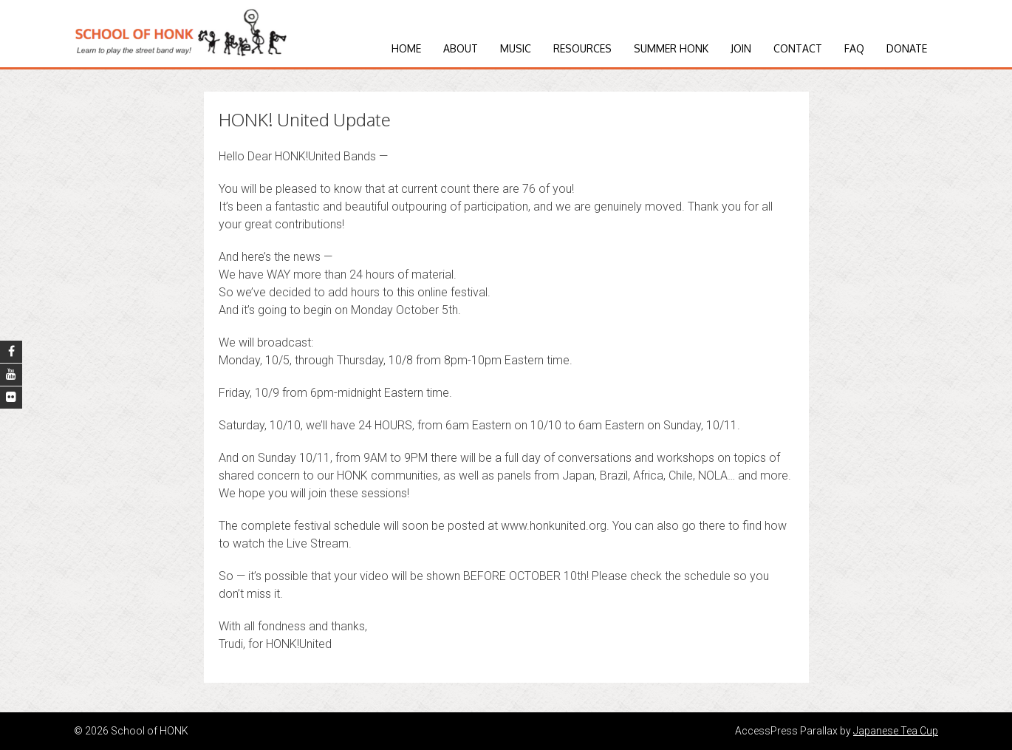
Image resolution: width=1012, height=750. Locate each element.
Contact (797, 48)
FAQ (854, 48)
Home (406, 48)
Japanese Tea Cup (895, 731)
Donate (906, 48)
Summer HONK (671, 48)
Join (741, 48)
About (460, 48)
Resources (582, 48)
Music (515, 48)
